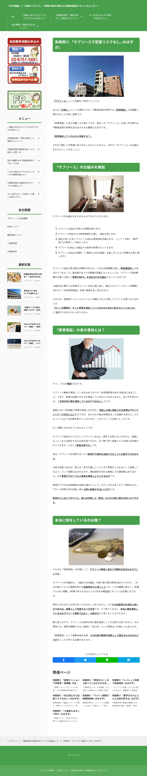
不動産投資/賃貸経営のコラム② (38, 297)
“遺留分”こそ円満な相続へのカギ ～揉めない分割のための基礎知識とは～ (33, 311)
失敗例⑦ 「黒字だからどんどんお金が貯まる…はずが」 (126, 697)
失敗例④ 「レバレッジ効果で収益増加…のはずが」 (125, 682)
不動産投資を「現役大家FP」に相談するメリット (67, 17)
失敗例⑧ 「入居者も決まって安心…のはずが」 (66, 713)
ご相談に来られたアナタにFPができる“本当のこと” (34, 17)
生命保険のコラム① (37, 281)
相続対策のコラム (38, 314)
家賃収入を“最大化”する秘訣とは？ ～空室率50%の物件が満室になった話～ (32, 294)
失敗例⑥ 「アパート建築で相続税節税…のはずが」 (95, 697)
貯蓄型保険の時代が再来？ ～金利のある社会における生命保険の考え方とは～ (33, 278)
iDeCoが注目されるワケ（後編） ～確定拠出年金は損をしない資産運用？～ (33, 328)
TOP (13, 16)
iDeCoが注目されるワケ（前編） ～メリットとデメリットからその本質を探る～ (33, 344)
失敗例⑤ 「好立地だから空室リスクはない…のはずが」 (67, 697)
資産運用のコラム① (38, 330)
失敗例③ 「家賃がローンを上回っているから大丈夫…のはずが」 (95, 683)
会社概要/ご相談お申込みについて (23, 26)
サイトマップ (73, 755)
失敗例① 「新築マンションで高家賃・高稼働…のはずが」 (66, 683)
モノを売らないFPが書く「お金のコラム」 (100, 17)
